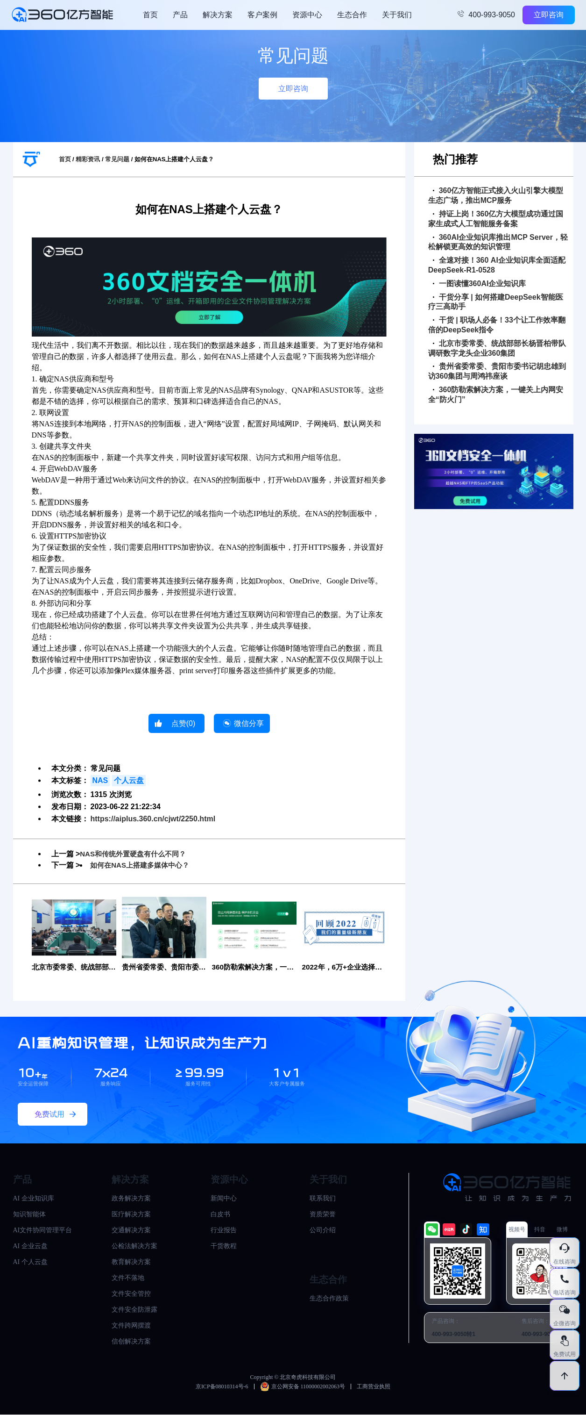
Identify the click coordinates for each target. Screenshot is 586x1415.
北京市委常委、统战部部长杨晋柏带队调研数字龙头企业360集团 (497, 348)
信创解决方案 (131, 1341)
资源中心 (307, 15)
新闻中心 (224, 1198)
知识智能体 (29, 1214)
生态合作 (352, 15)
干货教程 (224, 1246)
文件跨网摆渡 (131, 1325)
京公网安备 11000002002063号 (303, 1387)
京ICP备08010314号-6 (222, 1387)
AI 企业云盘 (30, 1246)
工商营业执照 (373, 1387)
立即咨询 (549, 15)
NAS (100, 780)
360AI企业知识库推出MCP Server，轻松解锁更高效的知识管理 (498, 242)
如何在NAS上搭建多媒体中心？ (143, 865)
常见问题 (117, 159)
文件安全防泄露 (134, 1310)
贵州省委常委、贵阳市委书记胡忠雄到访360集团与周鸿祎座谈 (497, 371)
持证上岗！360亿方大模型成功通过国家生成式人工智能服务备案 (496, 219)
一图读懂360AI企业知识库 (479, 283)
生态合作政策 (329, 1298)
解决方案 (218, 15)
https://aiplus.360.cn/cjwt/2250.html (153, 819)
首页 (150, 15)
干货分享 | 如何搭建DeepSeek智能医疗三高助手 (495, 302)
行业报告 (224, 1230)
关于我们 (397, 15)
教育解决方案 (131, 1262)
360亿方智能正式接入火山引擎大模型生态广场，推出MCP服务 (496, 195)
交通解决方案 (131, 1230)
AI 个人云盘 (30, 1262)
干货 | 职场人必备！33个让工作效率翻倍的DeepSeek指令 (496, 325)
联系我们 (323, 1198)
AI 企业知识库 (33, 1198)
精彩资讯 (88, 159)
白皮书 (220, 1214)
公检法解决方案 (134, 1246)
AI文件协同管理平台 (42, 1230)
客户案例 (262, 15)
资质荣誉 (323, 1214)
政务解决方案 (131, 1198)
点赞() (183, 723)
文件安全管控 (131, 1294)
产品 (180, 15)
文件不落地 (128, 1278)
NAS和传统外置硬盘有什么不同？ (136, 854)
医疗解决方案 (131, 1214)
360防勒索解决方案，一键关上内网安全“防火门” (496, 394)
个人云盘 (129, 780)
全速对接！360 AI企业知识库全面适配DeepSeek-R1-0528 (496, 265)
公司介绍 (323, 1230)
